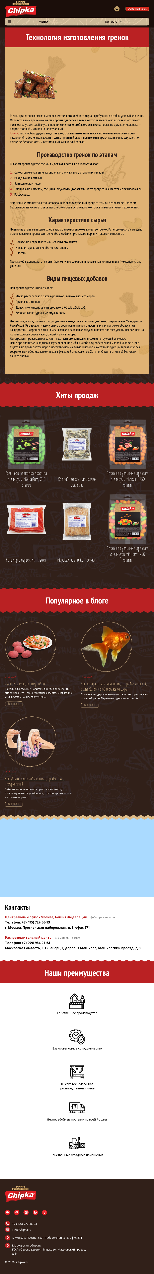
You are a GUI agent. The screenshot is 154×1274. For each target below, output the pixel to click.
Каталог (112, 21)
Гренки (14, 133)
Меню (43, 21)
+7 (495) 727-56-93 (24, 1224)
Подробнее (13, 704)
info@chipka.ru (21, 1229)
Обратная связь (137, 8)
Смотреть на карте (104, 917)
